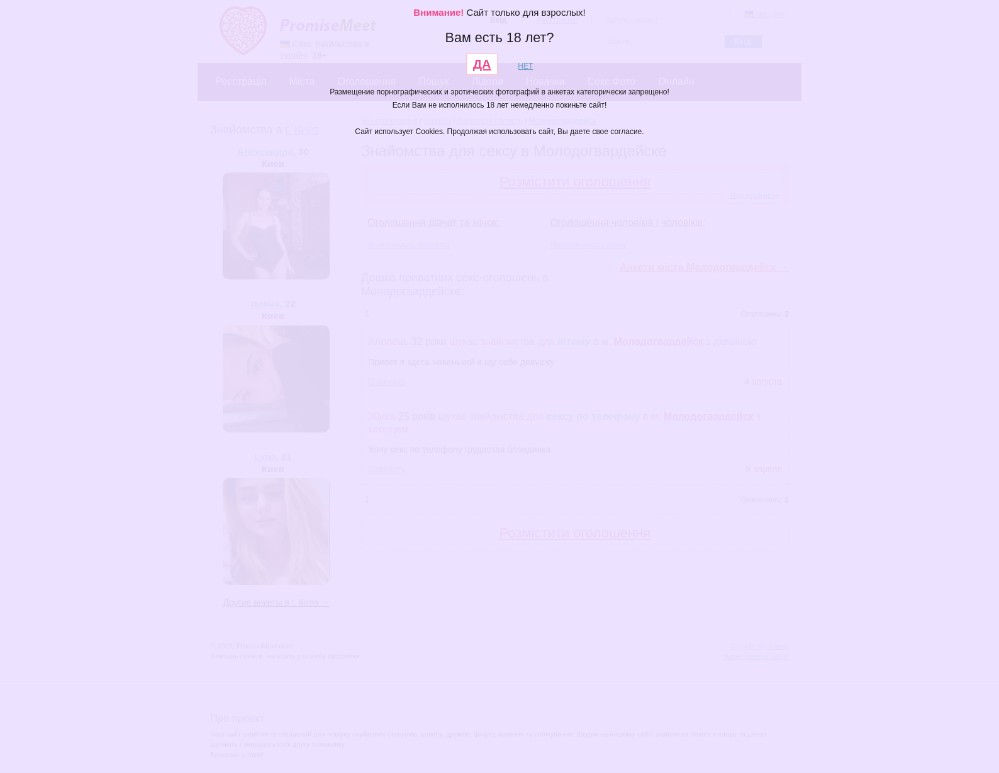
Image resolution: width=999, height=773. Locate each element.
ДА (482, 64)
